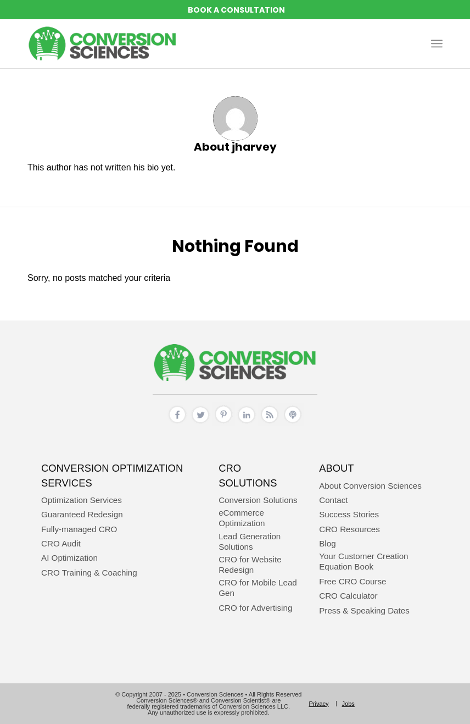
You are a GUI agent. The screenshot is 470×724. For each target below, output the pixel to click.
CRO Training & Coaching (89, 572)
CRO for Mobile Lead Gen (258, 588)
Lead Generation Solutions (250, 541)
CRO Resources (349, 529)
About (336, 468)
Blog (327, 543)
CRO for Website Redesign (250, 564)
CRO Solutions (248, 475)
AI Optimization (69, 557)
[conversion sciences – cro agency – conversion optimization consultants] (102, 43)
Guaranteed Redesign (82, 514)
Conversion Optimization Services (112, 475)
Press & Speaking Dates (364, 610)
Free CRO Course (352, 581)
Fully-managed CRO (79, 529)
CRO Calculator (348, 595)
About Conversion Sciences (370, 485)
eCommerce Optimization (242, 518)
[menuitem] (437, 43)
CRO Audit (61, 543)
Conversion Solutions (258, 500)
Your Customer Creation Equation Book (363, 561)
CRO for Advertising (255, 607)
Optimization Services (81, 500)
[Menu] (437, 43)
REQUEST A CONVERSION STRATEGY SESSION (235, 9)
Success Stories (349, 514)
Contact (333, 500)
